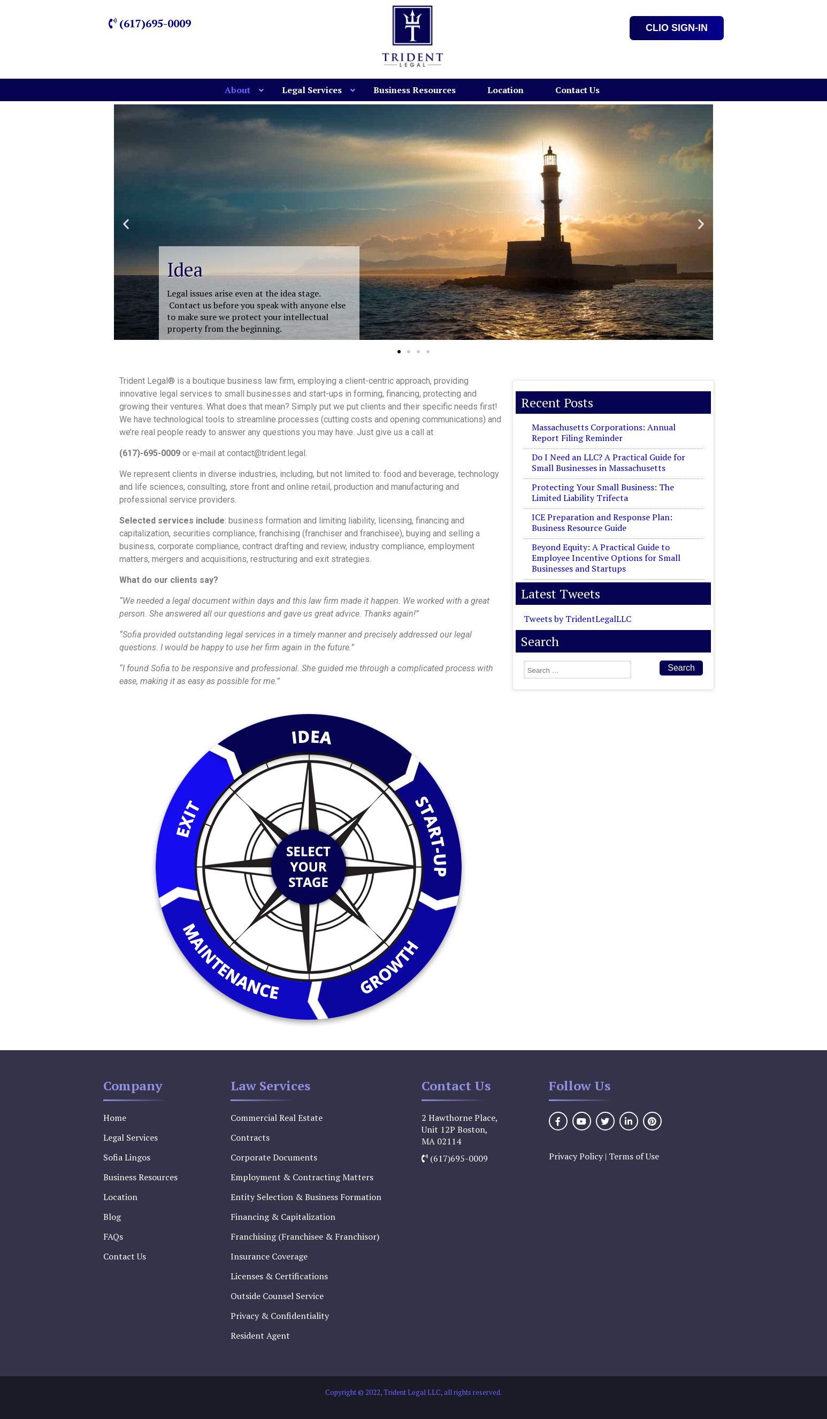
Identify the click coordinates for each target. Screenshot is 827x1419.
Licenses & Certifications (279, 1276)
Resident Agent (260, 1335)
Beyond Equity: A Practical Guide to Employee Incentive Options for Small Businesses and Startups (606, 557)
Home (114, 1118)
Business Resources (414, 90)
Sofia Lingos (126, 1157)
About (237, 90)
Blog (112, 1217)
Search (681, 667)
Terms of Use (634, 1156)
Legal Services (312, 90)
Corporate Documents (274, 1157)
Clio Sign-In (677, 27)
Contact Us (577, 90)
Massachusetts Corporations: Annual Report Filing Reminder (604, 432)
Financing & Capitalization (283, 1217)
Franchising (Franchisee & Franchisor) (305, 1236)
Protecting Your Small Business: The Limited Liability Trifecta (603, 492)
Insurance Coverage (269, 1256)
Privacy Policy (576, 1156)
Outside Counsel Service (277, 1296)
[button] (126, 223)
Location (505, 90)
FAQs (113, 1236)
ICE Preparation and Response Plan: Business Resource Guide (602, 522)
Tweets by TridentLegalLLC (577, 619)
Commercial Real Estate (277, 1118)
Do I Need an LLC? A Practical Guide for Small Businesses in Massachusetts (608, 462)
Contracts (250, 1137)
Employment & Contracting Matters (302, 1177)
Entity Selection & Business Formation (306, 1197)
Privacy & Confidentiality (280, 1316)
